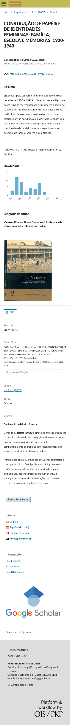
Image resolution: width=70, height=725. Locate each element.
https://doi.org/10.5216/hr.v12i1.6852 (31, 73)
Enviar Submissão (18, 499)
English (14, 521)
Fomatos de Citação (17, 372)
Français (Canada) (20, 532)
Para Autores (13, 566)
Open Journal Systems (18, 632)
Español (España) (19, 527)
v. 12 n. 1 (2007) (37, 12)
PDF (11, 312)
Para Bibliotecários (16, 572)
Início (6, 12)
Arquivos (18, 12)
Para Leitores (13, 560)
